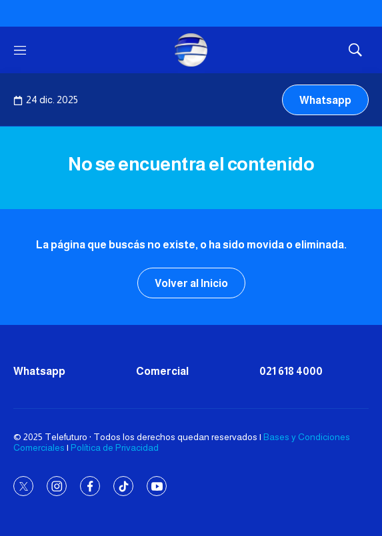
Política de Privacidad (115, 447)
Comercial (162, 371)
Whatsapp (325, 100)
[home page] (191, 50)
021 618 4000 (291, 371)
